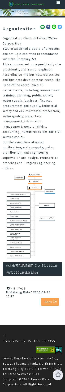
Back (48, 302)
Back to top (58, 375)
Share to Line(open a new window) (54, 27)
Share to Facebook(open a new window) (48, 27)
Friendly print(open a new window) (42, 27)
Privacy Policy (14, 341)
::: (4, 335)
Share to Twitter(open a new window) (60, 27)
